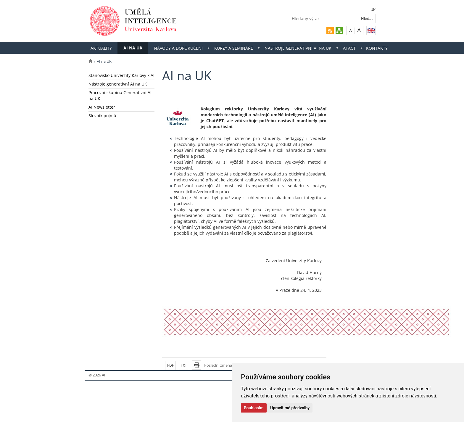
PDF (170, 365)
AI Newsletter (101, 107)
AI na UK (132, 48)
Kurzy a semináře (233, 48)
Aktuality (101, 48)
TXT (184, 365)
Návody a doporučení (178, 48)
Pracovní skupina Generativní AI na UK (120, 95)
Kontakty (377, 48)
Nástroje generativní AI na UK (298, 48)
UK (373, 9)
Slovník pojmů (102, 115)
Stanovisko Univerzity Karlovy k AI (121, 75)
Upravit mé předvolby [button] (290, 407)
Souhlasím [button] (254, 407)
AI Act (349, 48)
